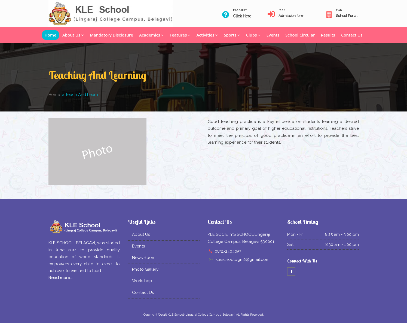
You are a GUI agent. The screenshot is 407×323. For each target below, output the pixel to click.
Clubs (253, 35)
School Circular (300, 35)
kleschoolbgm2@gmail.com (243, 259)
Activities (207, 35)
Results (328, 35)
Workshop (142, 280)
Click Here (242, 16)
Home (50, 35)
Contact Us (352, 35)
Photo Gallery (145, 269)
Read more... (60, 277)
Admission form (291, 16)
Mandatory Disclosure (111, 35)
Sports (232, 35)
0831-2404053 (228, 251)
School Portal (346, 16)
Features (180, 35)
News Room (143, 257)
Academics (151, 35)
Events (273, 35)
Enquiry (240, 10)
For (282, 10)
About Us (73, 35)
